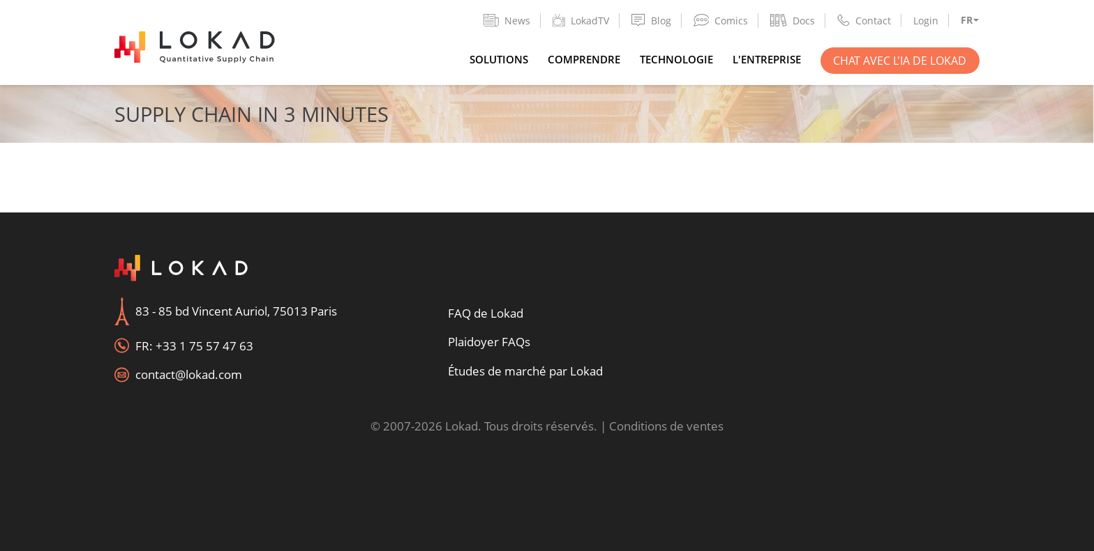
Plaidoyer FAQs (489, 342)
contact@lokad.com (188, 374)
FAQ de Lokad (485, 313)
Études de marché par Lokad (525, 371)
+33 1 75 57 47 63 (204, 346)
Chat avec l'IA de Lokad (899, 60)
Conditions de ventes (666, 426)
